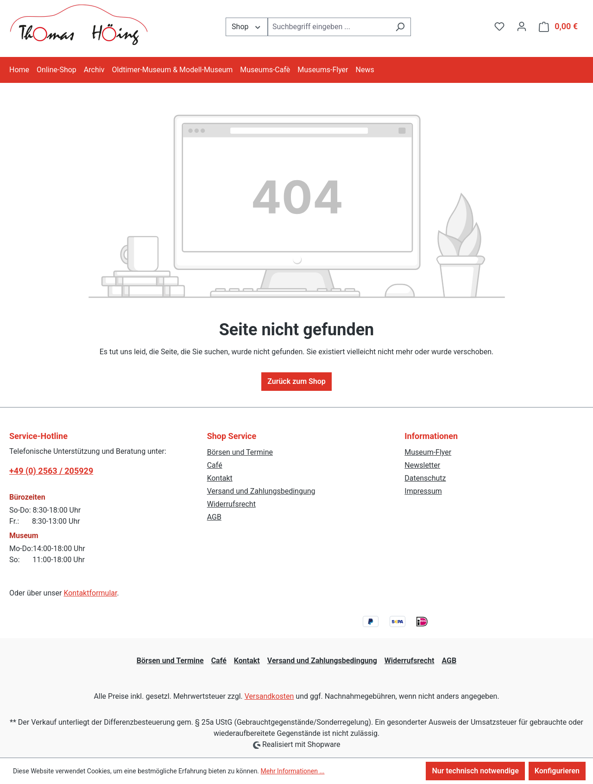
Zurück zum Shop (296, 381)
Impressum (423, 491)
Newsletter (422, 465)
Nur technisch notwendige (475, 770)
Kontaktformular (90, 593)
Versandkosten (269, 696)
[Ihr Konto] (522, 26)
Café (214, 465)
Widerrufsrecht (231, 504)
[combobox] (329, 27)
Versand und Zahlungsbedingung (261, 491)
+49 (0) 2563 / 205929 (51, 471)
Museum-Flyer (427, 452)
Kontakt (220, 478)
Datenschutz (425, 478)
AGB (214, 517)
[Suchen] (400, 27)
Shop (247, 26)
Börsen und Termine (240, 452)
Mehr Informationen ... (293, 771)
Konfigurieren (557, 770)
